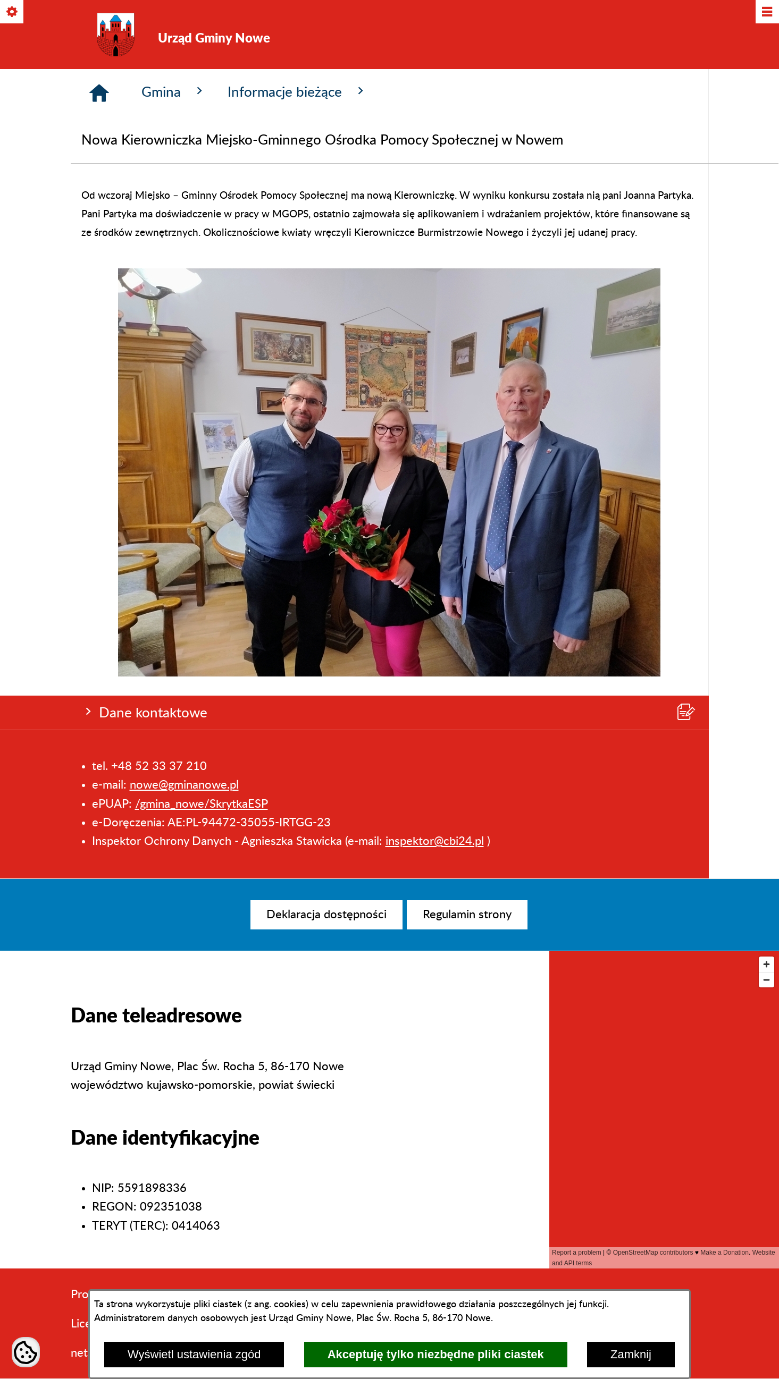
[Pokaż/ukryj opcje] (12, 12)
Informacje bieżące (297, 274)
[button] (390, 855)
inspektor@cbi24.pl (435, 215)
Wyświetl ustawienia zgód (194, 1354)
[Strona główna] (99, 276)
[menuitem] (326, 914)
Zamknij (630, 1354)
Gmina (173, 274)
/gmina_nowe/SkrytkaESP (201, 177)
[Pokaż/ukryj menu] (766, 12)
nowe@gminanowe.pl (184, 159)
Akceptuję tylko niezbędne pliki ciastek (436, 1354)
